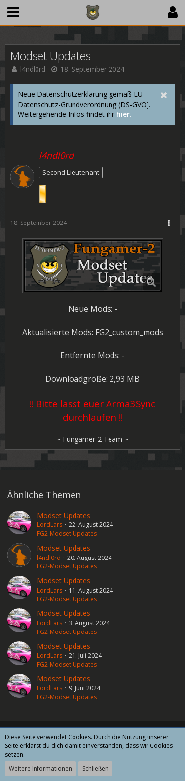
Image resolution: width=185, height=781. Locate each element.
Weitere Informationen (40, 768)
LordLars (49, 525)
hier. (124, 114)
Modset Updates (63, 515)
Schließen (95, 768)
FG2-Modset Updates (67, 533)
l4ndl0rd (32, 69)
